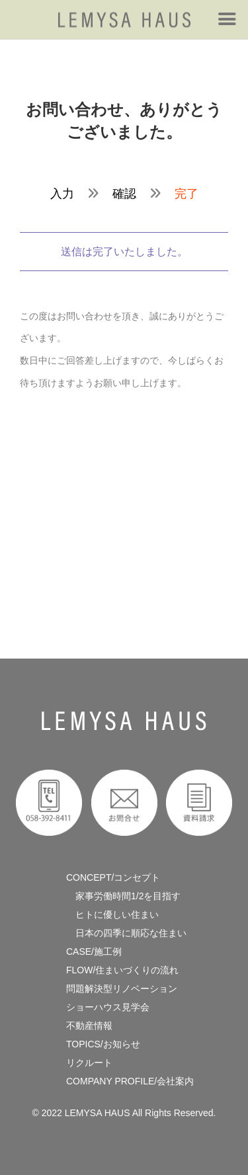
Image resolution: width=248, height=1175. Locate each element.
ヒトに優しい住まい (112, 914)
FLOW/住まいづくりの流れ (122, 970)
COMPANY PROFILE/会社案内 (130, 1081)
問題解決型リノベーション (121, 988)
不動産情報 (89, 1025)
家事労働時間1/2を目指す (123, 896)
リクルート (89, 1062)
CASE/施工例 (94, 951)
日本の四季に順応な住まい (126, 933)
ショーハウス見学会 (107, 1007)
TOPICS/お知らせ (103, 1044)
